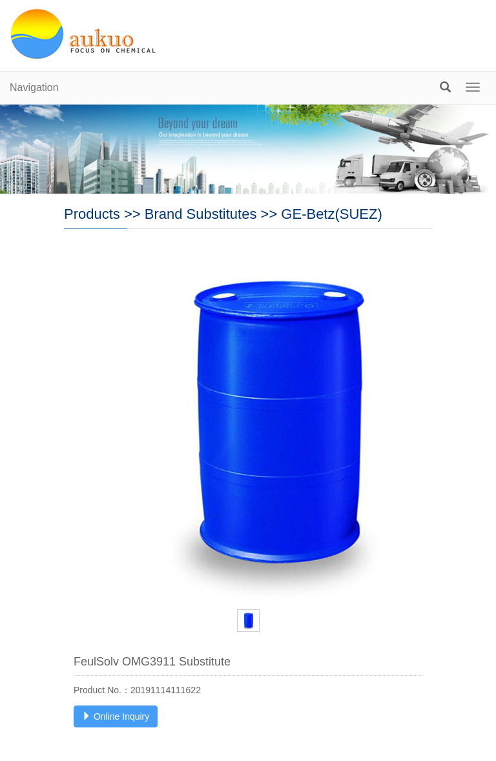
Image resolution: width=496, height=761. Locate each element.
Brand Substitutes (201, 214)
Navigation (34, 87)
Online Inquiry (115, 716)
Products (92, 214)
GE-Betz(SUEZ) (331, 214)
